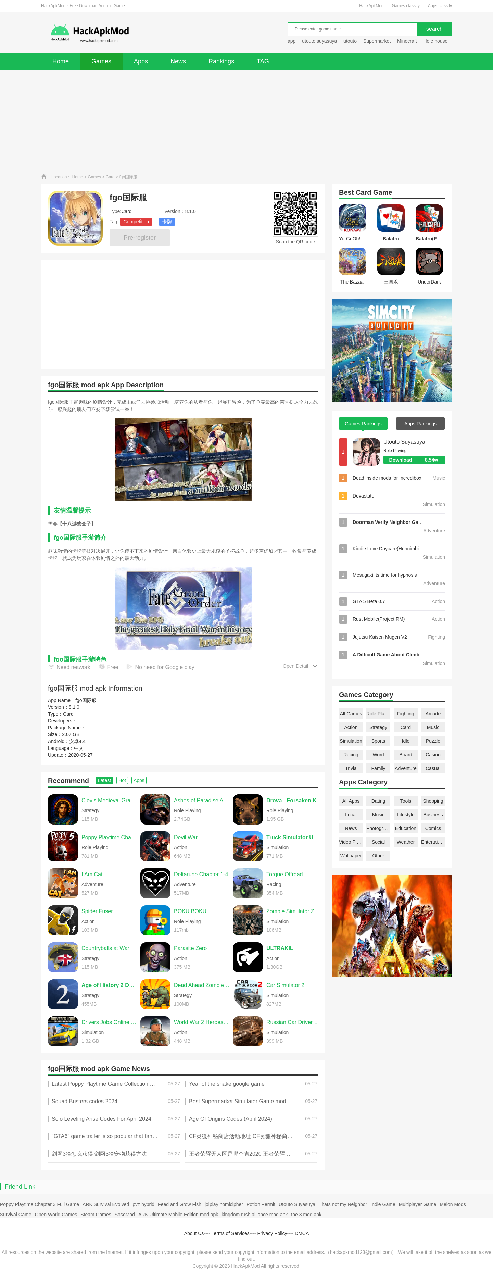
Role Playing (378, 713)
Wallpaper (351, 855)
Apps (141, 61)
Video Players (351, 842)
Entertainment (433, 842)
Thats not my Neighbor (343, 1204)
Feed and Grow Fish (179, 1204)
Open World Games (56, 1214)
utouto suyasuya (319, 41)
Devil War (186, 837)
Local (350, 814)
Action (351, 727)
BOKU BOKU (190, 911)
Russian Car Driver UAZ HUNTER (294, 1022)
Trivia (351, 768)
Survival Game (15, 1214)
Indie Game (382, 1204)
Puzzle (433, 741)
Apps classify (440, 5)
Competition (136, 221)
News (178, 61)
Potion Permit (260, 1204)
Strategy (378, 727)
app (291, 41)
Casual (433, 768)
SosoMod (125, 1214)
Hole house (436, 41)
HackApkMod (371, 5)
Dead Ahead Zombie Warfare (201, 985)
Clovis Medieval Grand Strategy (109, 800)
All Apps (351, 801)
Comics (433, 828)
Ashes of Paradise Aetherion (201, 800)
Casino (433, 754)
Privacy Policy (272, 1233)
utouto (350, 41)
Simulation (351, 741)
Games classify (406, 5)
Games (101, 61)
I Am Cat (91, 874)
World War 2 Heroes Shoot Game (201, 1022)
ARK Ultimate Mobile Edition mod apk (178, 1214)
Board (405, 754)
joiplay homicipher (224, 1204)
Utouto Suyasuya (404, 442)
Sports (378, 741)
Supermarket (377, 41)
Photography (378, 828)
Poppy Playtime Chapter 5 (109, 837)
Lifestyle (405, 814)
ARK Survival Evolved (106, 1204)
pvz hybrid (143, 1204)
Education (405, 828)
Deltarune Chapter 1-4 (201, 874)
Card (110, 177)
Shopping (433, 801)
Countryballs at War (105, 948)
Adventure (406, 768)
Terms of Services (231, 1233)
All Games (351, 713)
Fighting (405, 713)
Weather (406, 842)
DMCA (302, 1233)
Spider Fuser (97, 911)
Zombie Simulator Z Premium (294, 911)
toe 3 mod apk (306, 1214)
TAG (263, 61)
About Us (194, 1233)
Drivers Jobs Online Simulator (109, 1022)
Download (417, 460)
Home (60, 61)
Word (378, 754)
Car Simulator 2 (285, 985)
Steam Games (95, 1214)
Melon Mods (453, 1204)
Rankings (221, 61)
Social (378, 842)
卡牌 (167, 221)
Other (378, 855)
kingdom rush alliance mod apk (255, 1214)
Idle (406, 741)
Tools (406, 801)
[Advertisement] (246, 121)
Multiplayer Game (418, 1204)
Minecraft (407, 41)
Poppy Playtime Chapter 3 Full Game (39, 1204)
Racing (350, 754)
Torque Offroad (284, 874)
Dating (378, 801)
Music (433, 727)
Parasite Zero (190, 948)
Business (433, 814)
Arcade (433, 713)
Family (378, 768)
